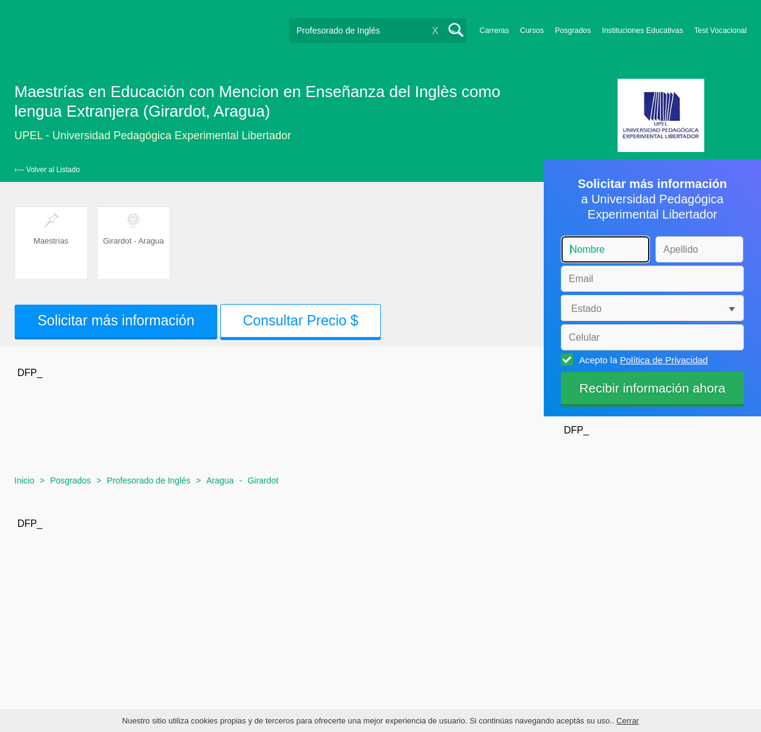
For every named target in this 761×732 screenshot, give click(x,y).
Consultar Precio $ (300, 320)
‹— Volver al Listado (47, 169)
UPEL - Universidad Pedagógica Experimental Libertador (153, 135)
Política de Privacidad (664, 360)
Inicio (25, 480)
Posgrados (573, 30)
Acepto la (642, 359)
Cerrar (627, 720)
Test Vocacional (720, 30)
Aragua (220, 480)
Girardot (263, 480)
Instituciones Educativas (642, 30)
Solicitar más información (116, 320)
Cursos (532, 30)
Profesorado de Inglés (148, 480)
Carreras (494, 30)
